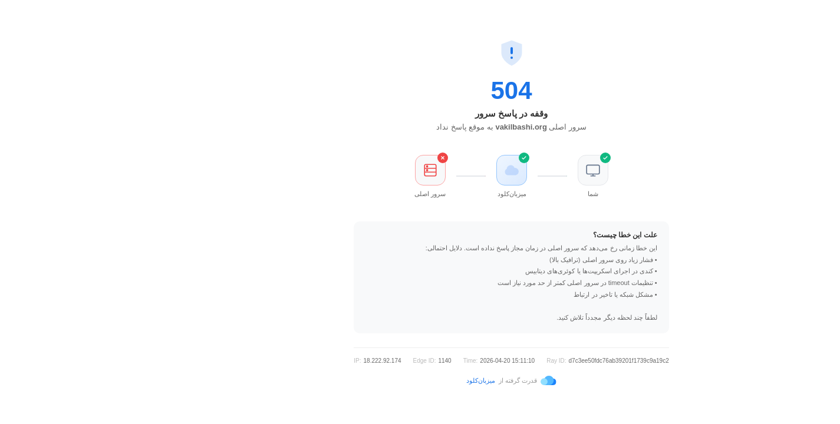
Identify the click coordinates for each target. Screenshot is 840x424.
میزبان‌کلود (389, 380)
